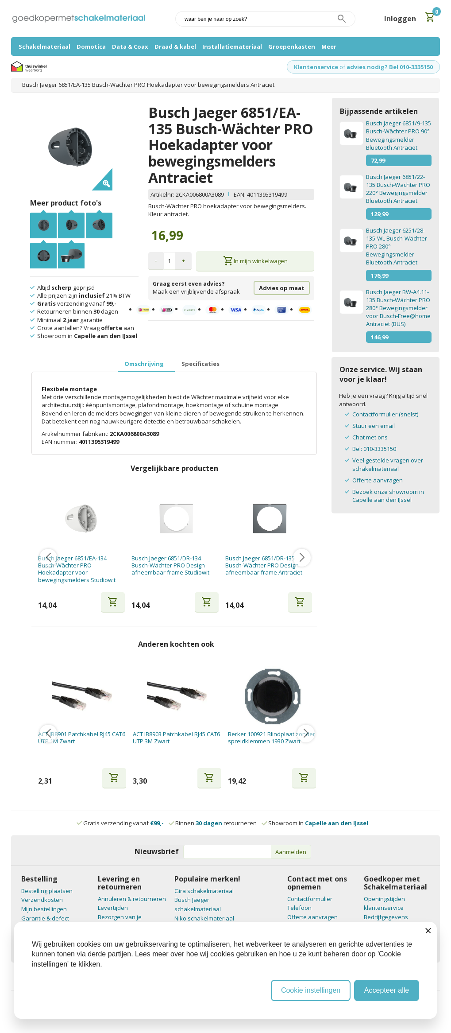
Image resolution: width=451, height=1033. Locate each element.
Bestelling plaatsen (47, 891)
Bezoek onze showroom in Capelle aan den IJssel (388, 496)
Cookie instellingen (310, 990)
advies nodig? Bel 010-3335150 (390, 67)
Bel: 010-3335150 (374, 449)
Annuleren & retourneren (132, 899)
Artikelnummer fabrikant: (76, 434)
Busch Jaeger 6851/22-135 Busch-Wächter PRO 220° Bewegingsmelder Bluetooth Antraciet (398, 189)
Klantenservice (316, 67)
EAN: (240, 194)
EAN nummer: (60, 442)
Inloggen (400, 18)
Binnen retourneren (213, 823)
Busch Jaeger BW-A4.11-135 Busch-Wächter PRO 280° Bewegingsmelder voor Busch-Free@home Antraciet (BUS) (398, 308)
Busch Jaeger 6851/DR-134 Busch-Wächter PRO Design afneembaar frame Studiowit (170, 565)
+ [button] (183, 260)
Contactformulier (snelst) (385, 414)
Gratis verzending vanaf (123, 823)
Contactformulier (309, 899)
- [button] (156, 260)
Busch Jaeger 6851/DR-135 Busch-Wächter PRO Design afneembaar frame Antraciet (263, 565)
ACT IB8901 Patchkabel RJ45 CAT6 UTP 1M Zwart (81, 737)
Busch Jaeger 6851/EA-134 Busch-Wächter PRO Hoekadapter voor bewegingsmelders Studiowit (77, 569)
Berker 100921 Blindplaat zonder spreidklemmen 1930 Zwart (271, 737)
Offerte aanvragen (377, 480)
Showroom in (315, 823)
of (342, 67)
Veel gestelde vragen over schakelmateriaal (387, 464)
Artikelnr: (163, 194)
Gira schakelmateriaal (204, 891)
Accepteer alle (386, 990)
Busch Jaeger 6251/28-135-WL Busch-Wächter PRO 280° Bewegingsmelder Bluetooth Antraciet (396, 246)
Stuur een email (373, 426)
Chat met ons (370, 437)
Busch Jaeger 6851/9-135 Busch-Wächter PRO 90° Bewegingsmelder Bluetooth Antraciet (398, 135)
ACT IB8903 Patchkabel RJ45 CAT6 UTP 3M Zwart (176, 737)
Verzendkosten (42, 900)
